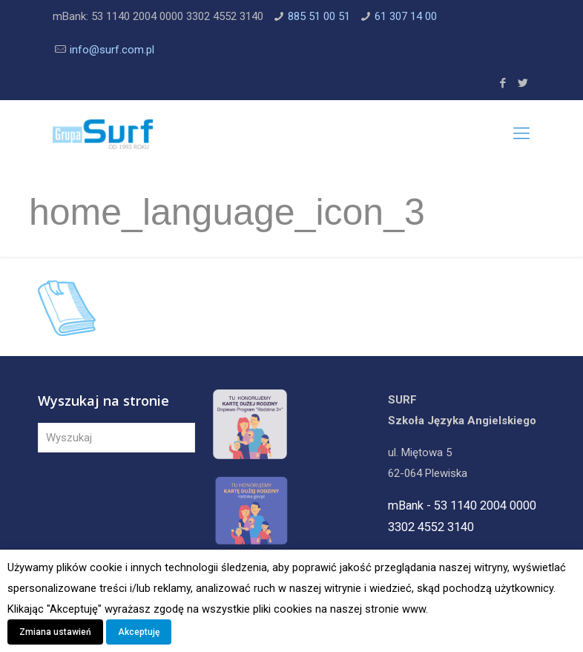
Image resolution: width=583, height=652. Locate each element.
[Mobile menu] (521, 133)
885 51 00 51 (319, 16)
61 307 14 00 (406, 16)
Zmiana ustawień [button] (55, 632)
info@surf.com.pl (112, 49)
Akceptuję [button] (138, 632)
